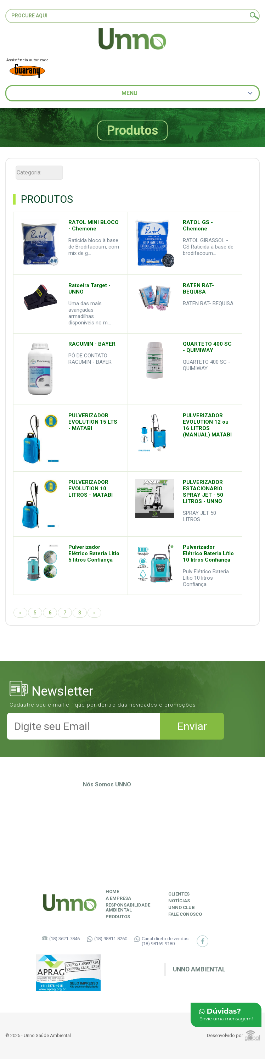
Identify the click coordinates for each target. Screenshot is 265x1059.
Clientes (179, 894)
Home (112, 891)
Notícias (179, 900)
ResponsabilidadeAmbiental (128, 908)
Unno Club (181, 907)
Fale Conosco (185, 914)
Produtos (118, 916)
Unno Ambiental (199, 969)
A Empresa (118, 898)
